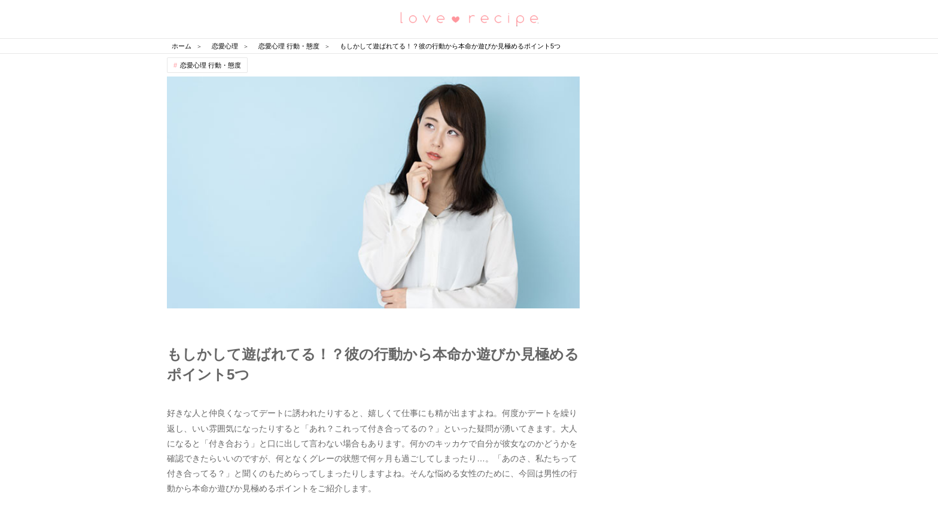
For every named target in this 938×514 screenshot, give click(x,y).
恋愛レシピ (469, 18)
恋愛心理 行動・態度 (210, 65)
